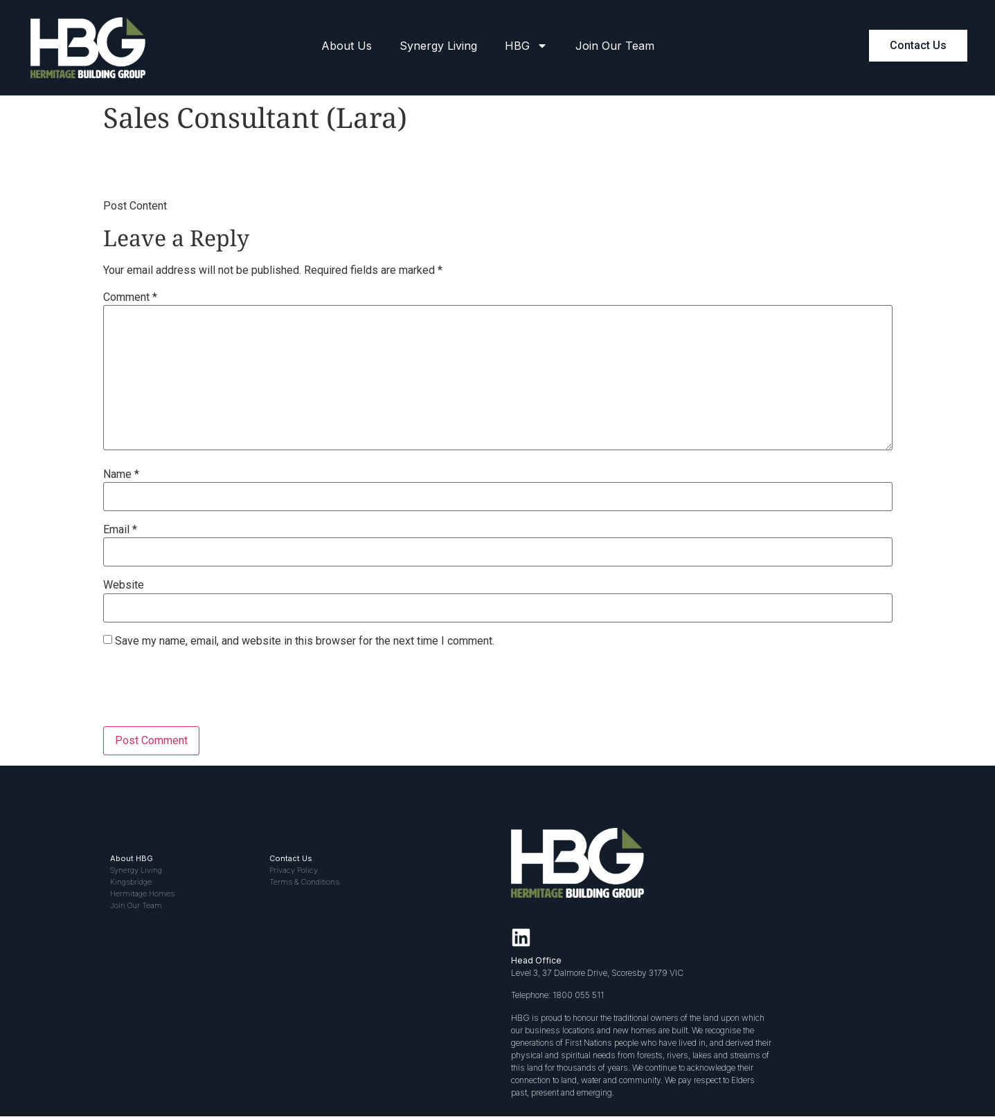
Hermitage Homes (142, 893)
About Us (346, 46)
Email (120, 529)
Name (121, 474)
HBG (526, 45)
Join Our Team (614, 46)
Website (123, 585)
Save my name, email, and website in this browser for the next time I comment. (304, 641)
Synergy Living (438, 46)
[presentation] (208, 692)
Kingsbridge (131, 882)
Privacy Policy (293, 870)
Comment (130, 297)
